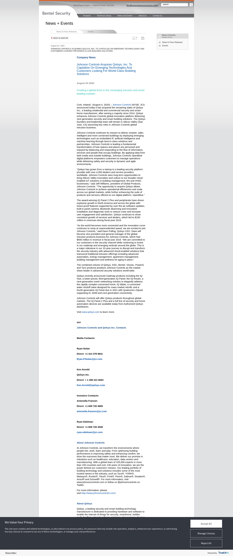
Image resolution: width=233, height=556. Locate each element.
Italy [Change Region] (81, 5)
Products (87, 16)
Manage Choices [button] (206, 533)
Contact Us (157, 16)
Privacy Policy (10, 553)
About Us (142, 16)
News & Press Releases (66, 32)
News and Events (124, 16)
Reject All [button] (206, 543)
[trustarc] (223, 553)
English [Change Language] (103, 5)
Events (91, 32)
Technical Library (104, 16)
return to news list (59, 38)
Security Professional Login (143, 5)
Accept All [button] (206, 523)
